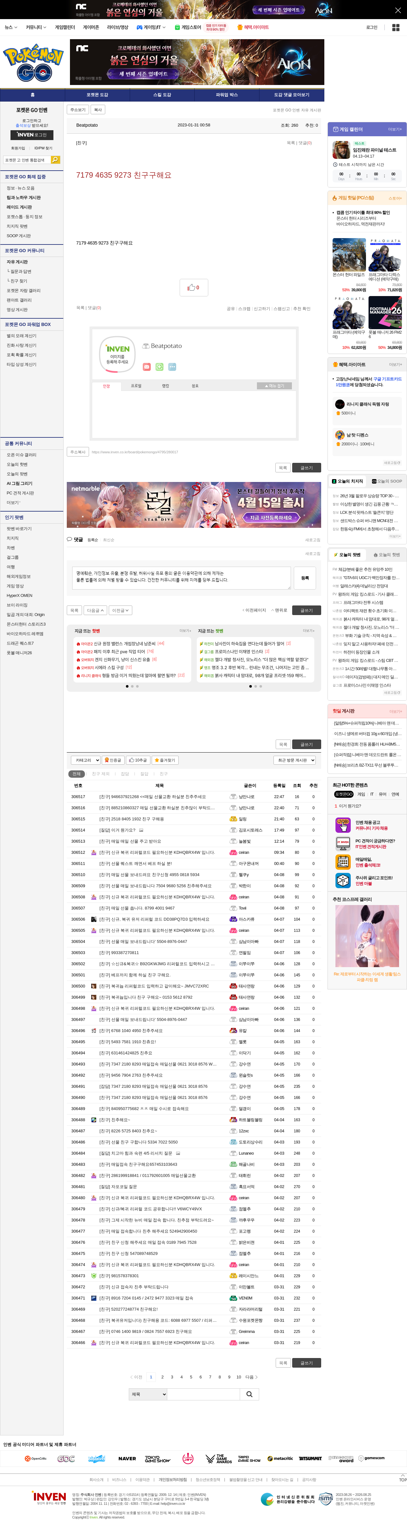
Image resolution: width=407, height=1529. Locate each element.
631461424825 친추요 (126, 1053)
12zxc (244, 1131)
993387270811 (119, 952)
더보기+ (185, 631)
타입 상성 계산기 (22, 364)
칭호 (195, 386)
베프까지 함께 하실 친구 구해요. (135, 975)
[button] (127, 686)
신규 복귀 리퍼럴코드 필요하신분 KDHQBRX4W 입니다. (157, 852)
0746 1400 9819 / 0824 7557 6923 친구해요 (146, 1331)
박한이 (245, 885)
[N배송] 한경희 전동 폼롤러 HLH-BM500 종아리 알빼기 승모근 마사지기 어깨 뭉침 (368, 744)
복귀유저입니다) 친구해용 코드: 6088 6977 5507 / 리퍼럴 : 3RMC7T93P (172, 1320)
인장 (106, 386)
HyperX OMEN (19, 595)
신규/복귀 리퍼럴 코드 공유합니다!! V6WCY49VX (151, 1209)
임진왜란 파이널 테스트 (374, 149)
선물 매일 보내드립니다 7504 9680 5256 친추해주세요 (156, 885)
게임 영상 (15, 586)
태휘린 (245, 1175)
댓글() (305, 142)
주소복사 (78, 452)
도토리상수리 (251, 1142)
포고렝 (245, 1231)
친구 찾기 (17, 281)
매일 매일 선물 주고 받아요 (130, 841)
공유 (231, 308)
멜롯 (243, 1041)
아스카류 (247, 919)
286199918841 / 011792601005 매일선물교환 (148, 1175)
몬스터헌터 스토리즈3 (26, 624)
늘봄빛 (245, 841)
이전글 (118, 610)
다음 (249, 1377)
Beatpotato (84, 125)
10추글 (141, 760)
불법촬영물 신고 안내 (245, 1479)
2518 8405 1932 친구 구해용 (132, 819)
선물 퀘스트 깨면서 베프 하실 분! (136, 863)
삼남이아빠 (249, 941)
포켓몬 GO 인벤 (32, 109)
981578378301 (119, 1275)
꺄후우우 (247, 1220)
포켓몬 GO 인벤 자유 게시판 (297, 110)
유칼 (243, 1030)
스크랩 (244, 308)
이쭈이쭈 (247, 963)
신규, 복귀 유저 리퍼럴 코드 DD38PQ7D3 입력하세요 (155, 919)
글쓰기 (306, 744)
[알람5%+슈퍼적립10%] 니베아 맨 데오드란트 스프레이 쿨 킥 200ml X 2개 (368, 723)
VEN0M (245, 1298)
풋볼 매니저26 (19, 653)
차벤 (11, 548)
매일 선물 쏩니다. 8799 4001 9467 (137, 908)
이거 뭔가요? (117, 830)
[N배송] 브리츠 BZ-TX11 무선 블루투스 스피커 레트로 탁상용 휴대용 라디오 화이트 (368, 765)
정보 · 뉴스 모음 (20, 188)
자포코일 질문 (118, 1186)
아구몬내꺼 (249, 863)
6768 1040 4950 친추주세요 (131, 1030)
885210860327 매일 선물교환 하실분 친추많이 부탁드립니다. (162, 807)
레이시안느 (249, 1275)
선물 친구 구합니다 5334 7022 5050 (139, 1142)
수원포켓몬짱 (251, 1320)
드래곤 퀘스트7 (20, 643)
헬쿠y (244, 874)
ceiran (244, 852)
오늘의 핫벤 (17, 464)
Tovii (242, 908)
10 (239, 1377)
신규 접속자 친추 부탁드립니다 (134, 1287)
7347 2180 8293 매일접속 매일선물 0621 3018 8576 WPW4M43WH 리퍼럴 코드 (179, 1064)
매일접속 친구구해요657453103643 (138, 1164)
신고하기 (262, 308)
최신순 (108, 540)
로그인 (371, 27)
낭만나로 (247, 796)
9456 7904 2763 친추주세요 (131, 1075)
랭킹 (165, 386)
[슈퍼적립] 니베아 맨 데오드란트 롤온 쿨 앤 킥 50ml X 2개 (368, 754)
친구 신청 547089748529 (129, 1253)
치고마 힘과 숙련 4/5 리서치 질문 (136, 1153)
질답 (144, 773)
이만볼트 (247, 1287)
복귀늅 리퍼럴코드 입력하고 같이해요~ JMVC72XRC (154, 986)
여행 (11, 567)
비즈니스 (119, 1479)
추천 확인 (302, 308)
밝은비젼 (247, 1242)
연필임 (245, 952)
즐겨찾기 (167, 760)
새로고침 (313, 540)
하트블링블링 (251, 1119)
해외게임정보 (19, 576)
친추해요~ (115, 1119)
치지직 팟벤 (17, 226)
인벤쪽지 (147, 367)
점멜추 (245, 1209)
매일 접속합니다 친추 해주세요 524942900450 (148, 1231)
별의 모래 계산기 (22, 336)
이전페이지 (255, 610)
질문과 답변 (19, 271)
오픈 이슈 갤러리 (22, 455)
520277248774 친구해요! (129, 1309)
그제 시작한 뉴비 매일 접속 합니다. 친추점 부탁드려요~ (157, 1220)
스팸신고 (281, 308)
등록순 (92, 540)
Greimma (247, 1331)
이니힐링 (159, 367)
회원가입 (18, 148)
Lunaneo (246, 1153)
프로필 (136, 386)
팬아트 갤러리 (19, 300)
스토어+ (395, 198)
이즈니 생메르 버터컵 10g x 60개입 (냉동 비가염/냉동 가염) (368, 733)
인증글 (115, 760)
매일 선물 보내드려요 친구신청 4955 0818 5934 (149, 874)
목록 (291, 142)
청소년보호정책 (208, 1479)
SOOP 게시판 (19, 236)
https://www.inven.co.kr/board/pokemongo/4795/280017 (135, 452)
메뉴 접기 (274, 385)
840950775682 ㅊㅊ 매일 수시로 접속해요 (144, 1108)
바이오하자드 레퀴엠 (25, 634)
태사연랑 (247, 986)
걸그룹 (13, 557)
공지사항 (309, 1479)
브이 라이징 (17, 605)
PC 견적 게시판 (20, 493)
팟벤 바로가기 (19, 529)
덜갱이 (245, 1108)
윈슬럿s (245, 1075)
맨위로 (281, 610)
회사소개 (96, 1479)
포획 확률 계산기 (22, 355)
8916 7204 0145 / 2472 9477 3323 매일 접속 (146, 1298)
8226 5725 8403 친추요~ (128, 1131)
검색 (55, 160)
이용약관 (142, 1479)
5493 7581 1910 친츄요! (128, 1041)
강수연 (245, 1064)
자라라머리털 (251, 1309)
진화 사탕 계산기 (22, 345)
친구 (101, 773)
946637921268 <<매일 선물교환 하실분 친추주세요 (153, 796)
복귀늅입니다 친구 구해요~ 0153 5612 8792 (146, 997)
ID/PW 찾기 (44, 148)
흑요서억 (247, 1186)
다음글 (93, 610)
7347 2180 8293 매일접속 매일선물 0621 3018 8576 (154, 1086)
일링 (243, 819)
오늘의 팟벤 (17, 474)
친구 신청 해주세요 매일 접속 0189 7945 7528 (148, 1242)
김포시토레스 (251, 830)
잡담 (125, 773)
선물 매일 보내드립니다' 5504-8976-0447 (143, 941)
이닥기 (245, 1053)
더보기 (172, 367)
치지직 (13, 538)
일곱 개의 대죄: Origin (26, 614)
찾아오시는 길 (282, 1479)
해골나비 (247, 1164)
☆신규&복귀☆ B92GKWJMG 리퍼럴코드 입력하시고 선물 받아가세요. (171, 963)
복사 (98, 110)
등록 (305, 578)
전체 (76, 773)
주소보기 (78, 110)
